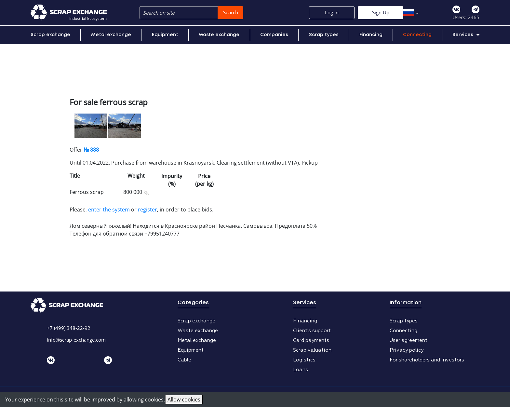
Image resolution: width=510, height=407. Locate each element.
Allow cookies (184, 399)
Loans (300, 369)
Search (230, 12)
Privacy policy (406, 350)
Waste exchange (219, 35)
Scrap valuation (312, 350)
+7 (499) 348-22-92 (68, 328)
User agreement (408, 340)
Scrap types (324, 35)
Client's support (312, 330)
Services (465, 35)
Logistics (304, 360)
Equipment (165, 35)
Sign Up (456, 12)
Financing (370, 35)
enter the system (109, 209)
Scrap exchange (50, 35)
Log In (408, 12)
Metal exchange (111, 35)
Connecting (417, 35)
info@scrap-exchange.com (76, 339)
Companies (274, 35)
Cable (184, 360)
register (147, 209)
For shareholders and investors (427, 360)
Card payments (311, 340)
